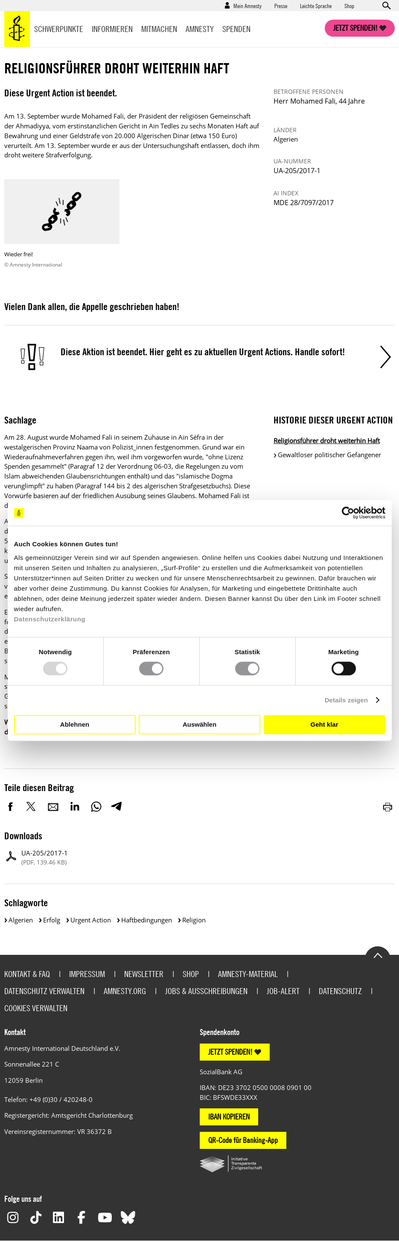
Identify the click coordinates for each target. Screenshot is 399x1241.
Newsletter (143, 973)
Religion (194, 920)
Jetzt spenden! (355, 27)
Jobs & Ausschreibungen (206, 991)
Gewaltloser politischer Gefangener (329, 454)
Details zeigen (346, 700)
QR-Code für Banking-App (243, 1140)
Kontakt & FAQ (27, 973)
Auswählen (199, 724)
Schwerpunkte (58, 28)
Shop (349, 5)
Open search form (386, 5)
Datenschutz (340, 991)
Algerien (21, 920)
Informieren (112, 28)
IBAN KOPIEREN (229, 1116)
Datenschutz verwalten (44, 991)
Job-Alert (283, 991)
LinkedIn (74, 806)
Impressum (87, 973)
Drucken (388, 806)
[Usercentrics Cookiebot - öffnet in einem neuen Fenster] (348, 513)
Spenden (236, 28)
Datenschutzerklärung (50, 618)
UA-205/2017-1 (44, 858)
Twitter (32, 806)
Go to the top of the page (377, 954)
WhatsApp (96, 806)
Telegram (116, 806)
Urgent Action (90, 920)
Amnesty (200, 28)
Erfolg (51, 920)
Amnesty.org (125, 991)
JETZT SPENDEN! (230, 1051)
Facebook (10, 806)
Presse (280, 5)
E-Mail (53, 806)
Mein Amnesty (247, 5)
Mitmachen (159, 28)
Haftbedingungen (146, 920)
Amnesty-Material (248, 973)
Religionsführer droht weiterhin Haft (327, 440)
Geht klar (324, 724)
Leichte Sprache (316, 5)
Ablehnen (74, 724)
